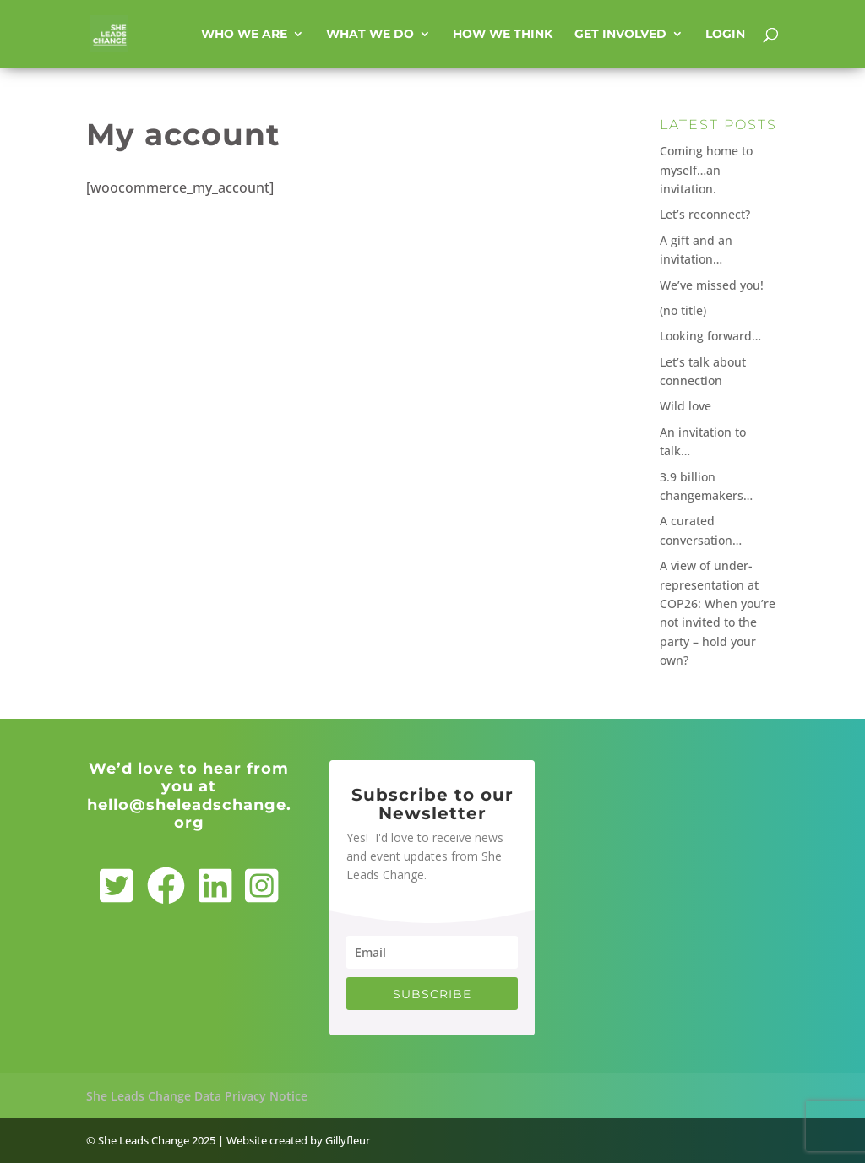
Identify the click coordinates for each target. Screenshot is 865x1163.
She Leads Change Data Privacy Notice (196, 1096)
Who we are (244, 34)
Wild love (685, 406)
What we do (370, 34)
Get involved (620, 34)
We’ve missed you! (712, 285)
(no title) (683, 310)
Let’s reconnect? (705, 214)
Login (725, 34)
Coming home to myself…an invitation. (706, 170)
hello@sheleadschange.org (189, 814)
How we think (502, 34)
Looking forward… (710, 336)
